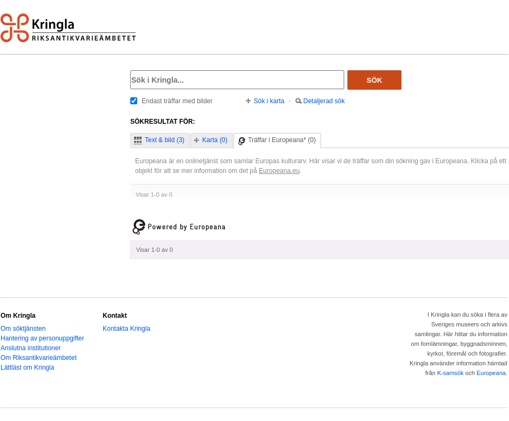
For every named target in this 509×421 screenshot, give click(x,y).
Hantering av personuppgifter (42, 338)
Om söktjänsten (23, 328)
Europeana (491, 373)
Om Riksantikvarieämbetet (39, 358)
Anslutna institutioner (31, 348)
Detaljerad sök (324, 101)
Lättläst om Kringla (27, 367)
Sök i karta (269, 101)
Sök (375, 80)
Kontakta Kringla (126, 328)
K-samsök (450, 373)
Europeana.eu (279, 171)
